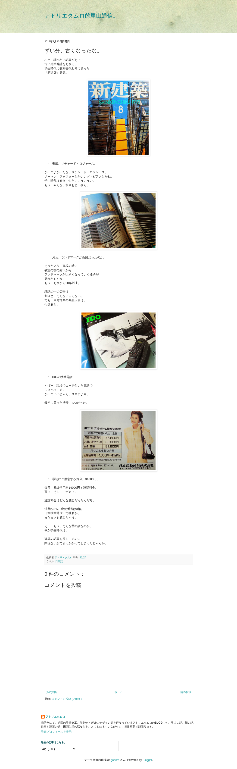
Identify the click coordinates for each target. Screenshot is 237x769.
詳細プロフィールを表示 (56, 731)
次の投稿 (51, 692)
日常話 (59, 561)
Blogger (147, 760)
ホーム (118, 692)
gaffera (115, 760)
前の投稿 (185, 692)
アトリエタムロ (55, 716)
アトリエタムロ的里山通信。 (81, 16)
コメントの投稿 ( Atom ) (67, 698)
